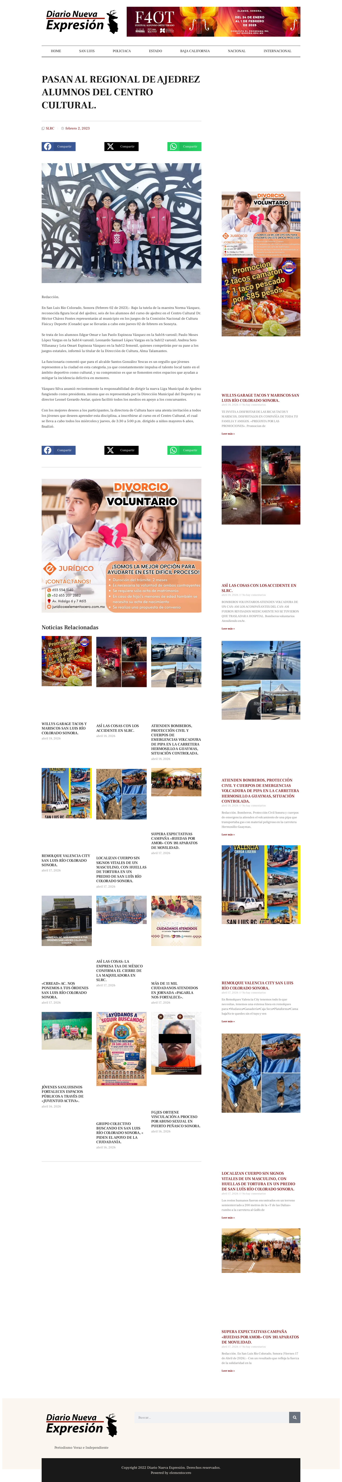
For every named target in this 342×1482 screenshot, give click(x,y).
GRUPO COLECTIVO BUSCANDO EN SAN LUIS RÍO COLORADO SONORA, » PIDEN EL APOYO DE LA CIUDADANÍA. (119, 1133)
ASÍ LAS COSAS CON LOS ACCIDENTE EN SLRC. (117, 728)
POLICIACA (122, 51)
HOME (56, 51)
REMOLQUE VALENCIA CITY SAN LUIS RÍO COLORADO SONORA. (66, 860)
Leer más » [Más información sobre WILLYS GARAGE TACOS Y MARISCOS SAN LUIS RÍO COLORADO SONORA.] (228, 433)
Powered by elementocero (171, 1473)
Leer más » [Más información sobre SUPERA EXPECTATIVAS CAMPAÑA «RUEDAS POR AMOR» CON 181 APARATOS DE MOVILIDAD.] (228, 1371)
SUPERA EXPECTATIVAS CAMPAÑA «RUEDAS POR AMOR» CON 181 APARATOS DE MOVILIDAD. (174, 841)
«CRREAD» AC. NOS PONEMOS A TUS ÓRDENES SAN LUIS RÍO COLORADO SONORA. (65, 990)
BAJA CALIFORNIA (195, 51)
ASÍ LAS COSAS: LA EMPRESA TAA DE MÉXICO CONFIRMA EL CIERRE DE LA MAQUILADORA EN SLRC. (119, 970)
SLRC (50, 128)
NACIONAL (236, 51)
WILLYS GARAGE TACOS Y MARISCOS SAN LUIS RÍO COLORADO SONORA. (64, 728)
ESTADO (155, 51)
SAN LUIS (86, 51)
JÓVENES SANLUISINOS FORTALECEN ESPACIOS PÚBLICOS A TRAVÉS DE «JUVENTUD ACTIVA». (62, 1094)
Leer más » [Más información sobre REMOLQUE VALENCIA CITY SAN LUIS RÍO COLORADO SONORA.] (228, 1021)
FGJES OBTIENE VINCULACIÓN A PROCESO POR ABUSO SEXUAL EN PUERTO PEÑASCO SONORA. (175, 1119)
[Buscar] (294, 1417)
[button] (59, 146)
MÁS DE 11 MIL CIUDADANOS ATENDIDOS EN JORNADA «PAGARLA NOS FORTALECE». (174, 990)
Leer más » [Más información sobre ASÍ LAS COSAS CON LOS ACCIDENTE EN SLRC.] (228, 628)
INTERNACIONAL (277, 51)
